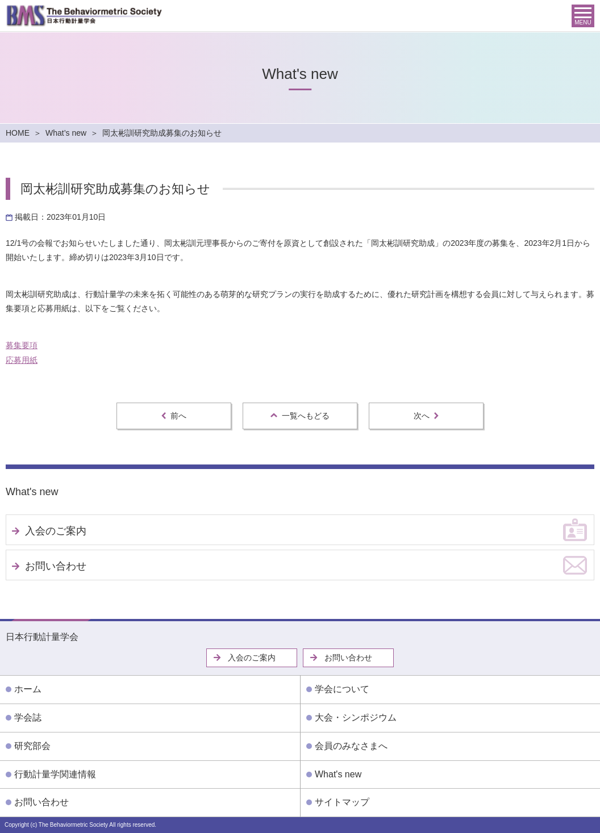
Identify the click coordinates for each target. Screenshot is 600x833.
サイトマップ (342, 802)
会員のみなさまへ (351, 746)
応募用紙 (22, 360)
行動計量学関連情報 (55, 774)
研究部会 (32, 746)
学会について (342, 689)
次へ (426, 415)
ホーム (27, 689)
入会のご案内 (55, 531)
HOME (18, 132)
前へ (173, 415)
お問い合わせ (55, 566)
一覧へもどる (300, 415)
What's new (32, 491)
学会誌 (27, 717)
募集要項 (22, 345)
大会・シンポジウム (356, 717)
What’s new (65, 132)
